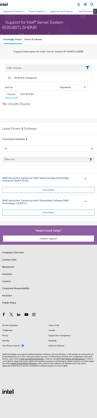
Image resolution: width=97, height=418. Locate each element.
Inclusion (7, 295)
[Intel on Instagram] (33, 315)
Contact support (48, 238)
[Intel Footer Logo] (8, 391)
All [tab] (21, 94)
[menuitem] (36, 11)
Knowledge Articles (13, 39)
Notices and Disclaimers (75, 359)
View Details (48, 189)
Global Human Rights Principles (24, 363)
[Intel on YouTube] (26, 315)
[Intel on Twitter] (11, 315)
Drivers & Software (33, 39)
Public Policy (9, 302)
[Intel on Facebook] (3, 315)
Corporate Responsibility (15, 288)
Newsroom (8, 266)
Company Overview (13, 252)
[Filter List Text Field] (44, 68)
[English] (85, 4)
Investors (7, 274)
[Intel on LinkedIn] (18, 315)
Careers (6, 281)
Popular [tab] (11, 94)
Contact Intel (9, 259)
